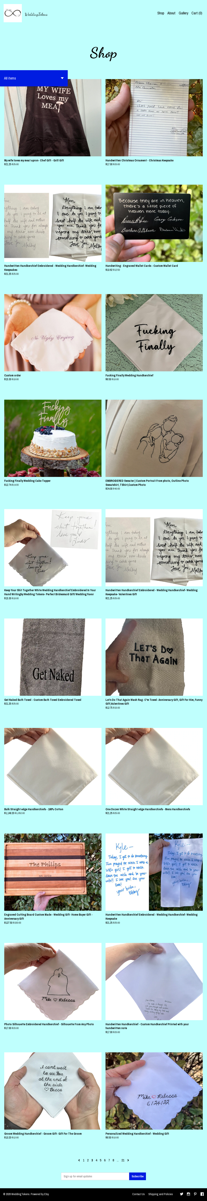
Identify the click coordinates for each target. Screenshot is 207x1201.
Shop (160, 13)
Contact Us (138, 1194)
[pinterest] (195, 1194)
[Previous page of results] (79, 1160)
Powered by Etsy (40, 1194)
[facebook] (202, 1194)
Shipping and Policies (160, 1194)
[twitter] (181, 1194)
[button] (34, 78)
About (171, 13)
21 (122, 1160)
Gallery (183, 13)
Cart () (196, 13)
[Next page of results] (128, 1160)
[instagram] (188, 1194)
